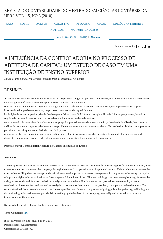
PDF (26, 213)
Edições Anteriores (128, 23)
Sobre (24, 23)
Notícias (57, 29)
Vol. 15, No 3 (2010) (76, 36)
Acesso (41, 23)
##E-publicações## (84, 29)
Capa (9, 23)
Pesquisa (83, 23)
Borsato (95, 36)
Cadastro (61, 23)
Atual (101, 23)
